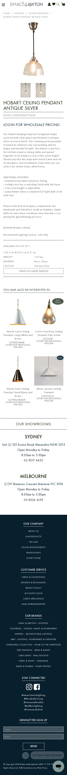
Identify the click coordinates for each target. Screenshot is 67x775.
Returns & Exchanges (33, 582)
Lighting (19, 13)
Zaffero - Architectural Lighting (33, 633)
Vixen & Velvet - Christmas (33, 660)
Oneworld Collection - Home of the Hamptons (33, 644)
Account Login (33, 593)
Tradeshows (33, 552)
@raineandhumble (33, 702)
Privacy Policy (34, 587)
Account (49, 4)
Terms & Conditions (33, 577)
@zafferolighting (34, 705)
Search (58, 4)
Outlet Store (33, 558)
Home (6, 13)
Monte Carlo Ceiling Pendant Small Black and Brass (18, 392)
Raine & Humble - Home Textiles (33, 666)
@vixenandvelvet (33, 709)
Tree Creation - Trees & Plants (33, 650)
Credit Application (33, 598)
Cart (63, 5)
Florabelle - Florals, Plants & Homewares (33, 628)
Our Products (33, 536)
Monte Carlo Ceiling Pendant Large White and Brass (18, 335)
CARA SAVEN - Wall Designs (33, 655)
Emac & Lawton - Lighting (33, 623)
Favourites (53, 4)
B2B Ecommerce (26, 768)
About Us (33, 531)
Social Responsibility (33, 547)
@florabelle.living (33, 698)
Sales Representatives (33, 604)
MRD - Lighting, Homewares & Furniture (33, 639)
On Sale (33, 541)
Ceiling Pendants (39, 13)
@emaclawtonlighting (33, 695)
